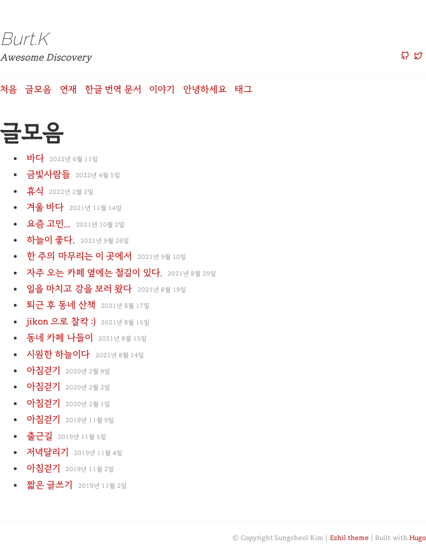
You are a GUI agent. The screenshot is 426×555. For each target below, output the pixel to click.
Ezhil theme (349, 537)
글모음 (38, 89)
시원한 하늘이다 (58, 354)
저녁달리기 (48, 452)
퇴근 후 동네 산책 (61, 305)
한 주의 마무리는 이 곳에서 (79, 256)
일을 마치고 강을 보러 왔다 (79, 288)
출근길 (40, 436)
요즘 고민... (48, 223)
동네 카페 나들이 (60, 337)
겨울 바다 (45, 207)
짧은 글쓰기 (50, 485)
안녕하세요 (205, 89)
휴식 (35, 191)
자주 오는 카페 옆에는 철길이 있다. (95, 272)
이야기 (162, 89)
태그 (243, 89)
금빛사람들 (48, 174)
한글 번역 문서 (113, 89)
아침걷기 (43, 370)
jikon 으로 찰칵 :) (61, 321)
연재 (68, 89)
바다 (35, 158)
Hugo (417, 537)
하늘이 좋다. (51, 240)
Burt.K (24, 38)
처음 (8, 89)
